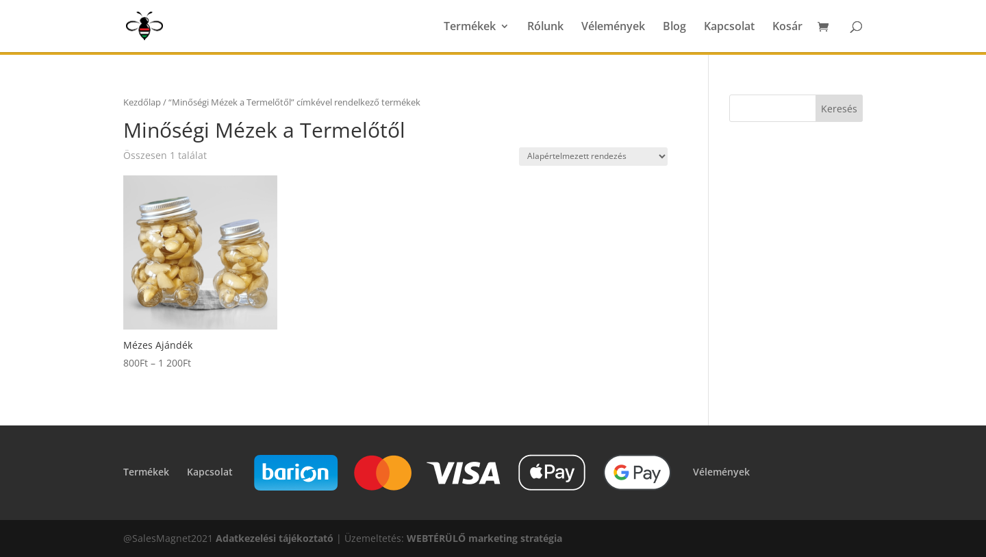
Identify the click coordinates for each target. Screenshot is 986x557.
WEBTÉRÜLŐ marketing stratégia (484, 538)
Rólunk (545, 27)
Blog (674, 27)
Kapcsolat (729, 27)
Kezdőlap (142, 102)
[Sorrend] (593, 156)
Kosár (787, 27)
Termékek (470, 27)
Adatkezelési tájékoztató (274, 538)
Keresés (839, 108)
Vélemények (613, 27)
